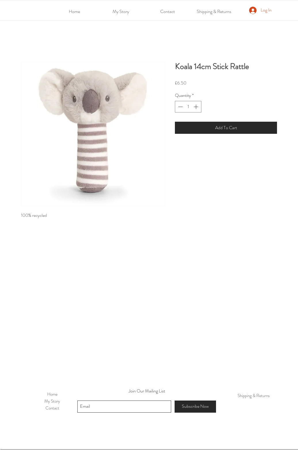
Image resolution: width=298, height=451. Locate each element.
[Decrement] (180, 106)
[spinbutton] (188, 106)
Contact (52, 408)
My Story (52, 401)
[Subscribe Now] (195, 407)
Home (52, 394)
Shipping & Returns (254, 395)
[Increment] (196, 106)
